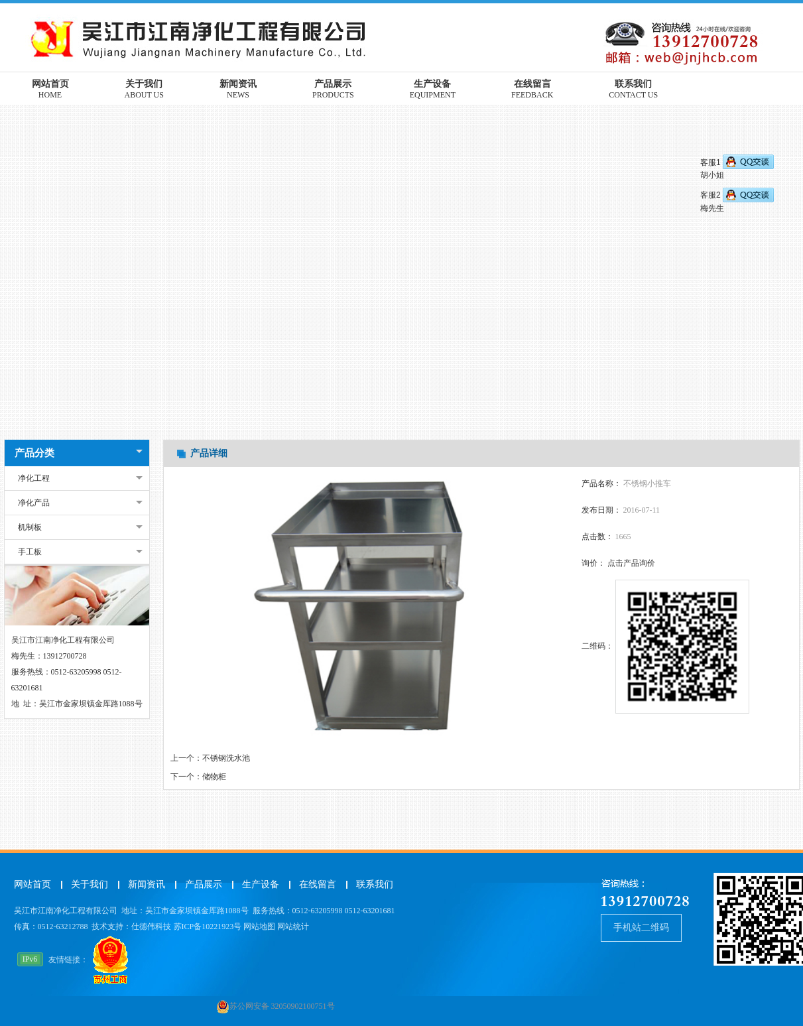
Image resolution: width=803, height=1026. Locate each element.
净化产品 (34, 502)
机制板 (30, 527)
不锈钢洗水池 (226, 758)
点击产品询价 (631, 563)
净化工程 (34, 478)
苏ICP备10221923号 (208, 926)
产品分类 (34, 453)
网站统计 (293, 926)
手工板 (30, 551)
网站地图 (259, 926)
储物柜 (214, 776)
